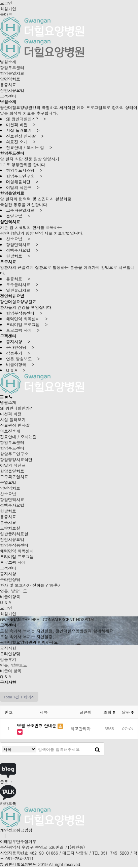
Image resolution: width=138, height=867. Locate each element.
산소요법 (8, 493)
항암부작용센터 (14, 545)
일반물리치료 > (22, 290)
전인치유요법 (12, 90)
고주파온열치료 (14, 476)
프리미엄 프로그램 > (27, 324)
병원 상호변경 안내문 (37, 725)
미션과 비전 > (21, 124)
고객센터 (8, 96)
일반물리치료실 (14, 533)
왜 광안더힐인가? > (26, 119)
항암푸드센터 (12, 67)
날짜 (128, 712)
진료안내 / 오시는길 (18, 436)
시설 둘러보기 (13, 419)
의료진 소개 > (21, 141)
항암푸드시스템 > (24, 170)
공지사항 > (18, 341)
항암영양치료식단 (16, 459)
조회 (109, 712)
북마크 (6, 14)
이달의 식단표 (13, 465)
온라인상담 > (20, 347)
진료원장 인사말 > (25, 136)
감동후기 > (18, 353)
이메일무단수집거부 (18, 841)
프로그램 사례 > (23, 330)
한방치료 (8, 511)
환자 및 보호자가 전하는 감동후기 (31, 585)
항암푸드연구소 (14, 454)
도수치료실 (10, 528)
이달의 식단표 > (23, 187)
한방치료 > (18, 256)
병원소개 (8, 61)
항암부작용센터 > (24, 313)
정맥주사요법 (12, 505)
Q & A (5, 602)
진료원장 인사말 (15, 425)
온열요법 (8, 482)
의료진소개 (10, 431)
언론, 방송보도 (13, 591)
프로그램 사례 (13, 562)
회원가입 (8, 8)
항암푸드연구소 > (24, 176)
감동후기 (8, 659)
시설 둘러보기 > (23, 130)
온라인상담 (10, 579)
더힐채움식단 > (22, 181)
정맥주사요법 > (22, 250)
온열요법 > (18, 216)
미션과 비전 (11, 414)
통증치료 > (18, 278)
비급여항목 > (20, 364)
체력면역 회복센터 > (27, 318)
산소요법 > (18, 239)
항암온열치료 (12, 73)
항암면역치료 (12, 499)
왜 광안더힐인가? (16, 408)
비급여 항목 (11, 671)
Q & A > (15, 370)
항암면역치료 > (22, 244)
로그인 (6, 3)
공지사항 (8, 573)
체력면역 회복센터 (17, 551)
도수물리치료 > (22, 284)
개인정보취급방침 (16, 830)
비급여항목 (10, 596)
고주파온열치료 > (24, 210)
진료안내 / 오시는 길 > (29, 147)
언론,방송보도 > (23, 358)
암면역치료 (10, 79)
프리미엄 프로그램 (17, 556)
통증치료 (8, 84)
